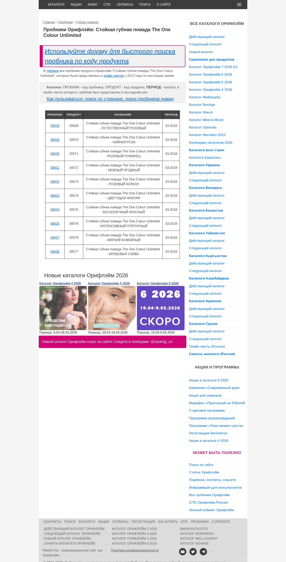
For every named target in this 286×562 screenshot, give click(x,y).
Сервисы (125, 4)
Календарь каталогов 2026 (210, 133)
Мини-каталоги (193, 519)
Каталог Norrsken (197, 524)
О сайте (164, 4)
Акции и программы (217, 358)
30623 (55, 186)
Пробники (200, 512)
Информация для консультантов (215, 478)
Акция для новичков (205, 386)
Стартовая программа (207, 401)
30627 (55, 228)
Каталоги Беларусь (205, 179)
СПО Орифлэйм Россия (208, 493)
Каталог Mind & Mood (206, 111)
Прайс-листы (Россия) (207, 337)
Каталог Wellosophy (205, 88)
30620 (55, 144)
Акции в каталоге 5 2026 (208, 371)
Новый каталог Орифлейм (67, 529)
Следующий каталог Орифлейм (72, 524)
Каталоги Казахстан (206, 201)
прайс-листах (114, 66)
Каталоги (56, 4)
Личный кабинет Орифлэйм (211, 501)
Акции (76, 4)
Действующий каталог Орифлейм (74, 519)
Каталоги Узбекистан (207, 224)
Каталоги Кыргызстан (208, 247)
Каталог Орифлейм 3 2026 (134, 519)
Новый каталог (201, 43)
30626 (55, 242)
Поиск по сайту (201, 456)
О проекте (221, 512)
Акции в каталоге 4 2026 (208, 431)
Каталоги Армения (205, 292)
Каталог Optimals (203, 118)
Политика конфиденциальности (135, 541)
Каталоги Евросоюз (205, 148)
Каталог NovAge (202, 95)
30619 (55, 130)
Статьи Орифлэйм (204, 463)
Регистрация (143, 512)
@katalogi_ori (162, 333)
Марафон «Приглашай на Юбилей (217, 394)
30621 (55, 158)
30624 (55, 200)
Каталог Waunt (201, 103)
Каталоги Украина (204, 156)
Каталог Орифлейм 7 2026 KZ (213, 58)
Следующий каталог (205, 35)
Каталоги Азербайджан (209, 269)
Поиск (144, 4)
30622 (55, 172)
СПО (107, 4)
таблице (52, 61)
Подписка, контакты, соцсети (212, 471)
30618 (55, 116)
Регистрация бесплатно (208, 424)
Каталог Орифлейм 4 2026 (60, 274)
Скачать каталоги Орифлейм (69, 534)
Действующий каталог (207, 28)
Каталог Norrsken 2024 (207, 126)
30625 (55, 214)
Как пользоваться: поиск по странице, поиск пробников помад (110, 89)
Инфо (92, 4)
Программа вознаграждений (212, 409)
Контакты (52, 512)
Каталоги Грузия (203, 315)
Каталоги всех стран (206, 141)
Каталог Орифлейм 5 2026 (109, 274)
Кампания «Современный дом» (214, 379)
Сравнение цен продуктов (211, 50)
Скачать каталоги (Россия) (212, 345)
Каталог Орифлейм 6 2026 (158, 274)
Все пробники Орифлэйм (209, 486)
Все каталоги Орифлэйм (217, 14)
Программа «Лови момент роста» (216, 416)
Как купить (168, 512)
